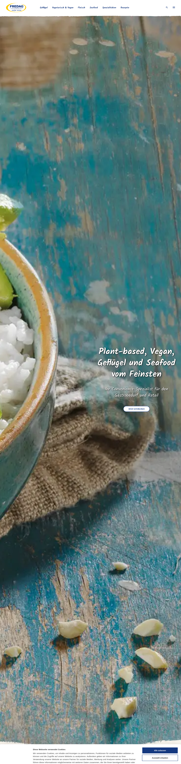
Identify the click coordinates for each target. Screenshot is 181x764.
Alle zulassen (160, 734)
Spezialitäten (109, 7)
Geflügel (44, 7)
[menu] (174, 7)
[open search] (167, 7)
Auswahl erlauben (160, 741)
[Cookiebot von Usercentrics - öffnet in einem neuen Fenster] (16, 759)
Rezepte (125, 7)
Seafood (94, 7)
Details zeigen (132, 759)
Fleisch (81, 7)
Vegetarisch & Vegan (62, 7)
